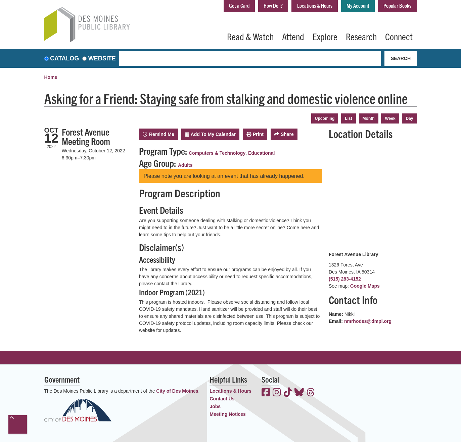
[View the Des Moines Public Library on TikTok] (288, 393)
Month (369, 118)
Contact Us (222, 398)
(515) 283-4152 (345, 279)
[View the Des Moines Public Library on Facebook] (266, 393)
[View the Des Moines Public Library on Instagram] (277, 393)
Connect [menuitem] (399, 36)
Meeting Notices (227, 414)
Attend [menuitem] (293, 36)
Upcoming (325, 118)
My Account (352, 6)
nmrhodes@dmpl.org (367, 321)
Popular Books (395, 6)
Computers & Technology (217, 153)
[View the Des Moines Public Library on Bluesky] (299, 393)
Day (409, 118)
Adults (185, 165)
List (348, 118)
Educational (261, 153)
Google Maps (365, 286)
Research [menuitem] (361, 36)
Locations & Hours (304, 6)
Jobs (215, 406)
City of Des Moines (177, 391)
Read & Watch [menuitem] (250, 36)
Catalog (64, 58)
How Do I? (258, 6)
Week (390, 118)
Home (50, 77)
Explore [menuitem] (325, 36)
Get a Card (221, 6)
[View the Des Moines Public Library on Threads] (311, 393)
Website (102, 58)
